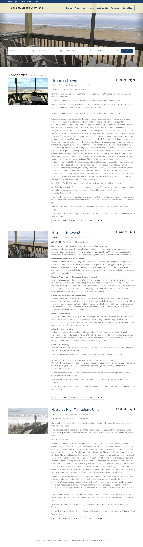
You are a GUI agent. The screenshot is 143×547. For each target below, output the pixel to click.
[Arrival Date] (21, 51)
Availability (102, 8)
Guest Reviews (26, 2)
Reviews (115, 8)
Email (37, 2)
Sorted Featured (38, 76)
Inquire (98, 221)
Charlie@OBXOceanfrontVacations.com (89, 540)
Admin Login (12, 2)
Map (92, 8)
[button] (3, 33)
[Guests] (78, 51)
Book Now (128, 8)
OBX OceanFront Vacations (27, 8)
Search (127, 51)
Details (88, 221)
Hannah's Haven (64, 80)
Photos (56, 221)
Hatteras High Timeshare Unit (75, 409)
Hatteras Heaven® (66, 232)
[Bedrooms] (106, 51)
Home (69, 8)
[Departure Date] (48, 51)
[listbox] (71, 33)
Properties (80, 8)
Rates (65, 221)
